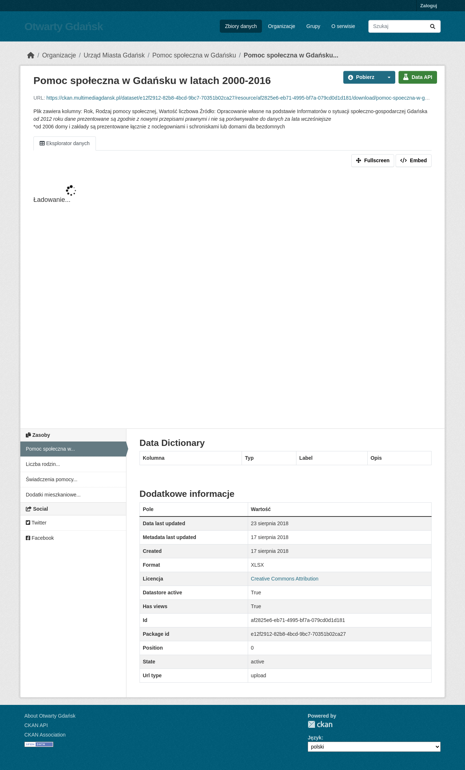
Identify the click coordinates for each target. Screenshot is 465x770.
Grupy (313, 26)
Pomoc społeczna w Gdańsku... (291, 55)
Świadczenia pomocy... (51, 479)
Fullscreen (372, 160)
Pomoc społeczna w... (50, 449)
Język (315, 738)
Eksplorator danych (65, 143)
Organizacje (281, 26)
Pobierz (361, 77)
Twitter (36, 523)
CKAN (320, 724)
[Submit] (432, 26)
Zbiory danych (241, 26)
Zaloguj (428, 5)
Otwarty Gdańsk (63, 26)
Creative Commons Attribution (285, 579)
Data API (417, 77)
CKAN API (36, 725)
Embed (413, 160)
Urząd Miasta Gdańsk (114, 55)
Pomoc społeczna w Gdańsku (194, 55)
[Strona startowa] (31, 55)
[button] (387, 77)
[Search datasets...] (404, 26)
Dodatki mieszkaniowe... (53, 495)
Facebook (40, 538)
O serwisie (343, 26)
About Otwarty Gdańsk (50, 716)
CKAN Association (45, 735)
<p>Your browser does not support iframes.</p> (232, 299)
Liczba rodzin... (43, 464)
